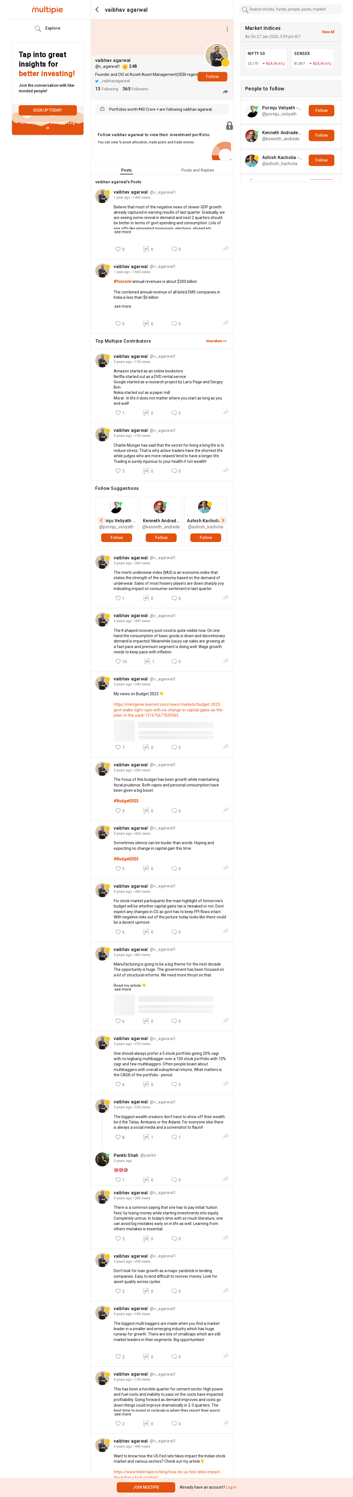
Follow (212, 76)
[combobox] (290, 9)
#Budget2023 (126, 801)
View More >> (216, 341)
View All (328, 32)
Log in (230, 1487)
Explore (47, 29)
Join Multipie (146, 1487)
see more (122, 232)
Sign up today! (47, 110)
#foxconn (123, 281)
